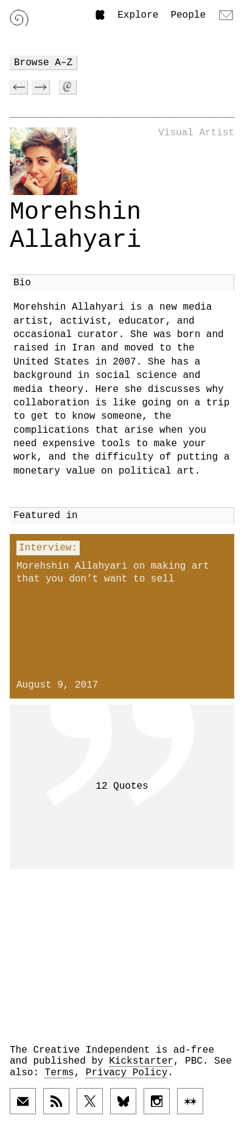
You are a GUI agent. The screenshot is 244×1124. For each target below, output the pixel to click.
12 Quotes (122, 786)
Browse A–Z (43, 62)
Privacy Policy (126, 1072)
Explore (137, 15)
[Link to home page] (19, 18)
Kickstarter (141, 1061)
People (188, 15)
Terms (59, 1072)
